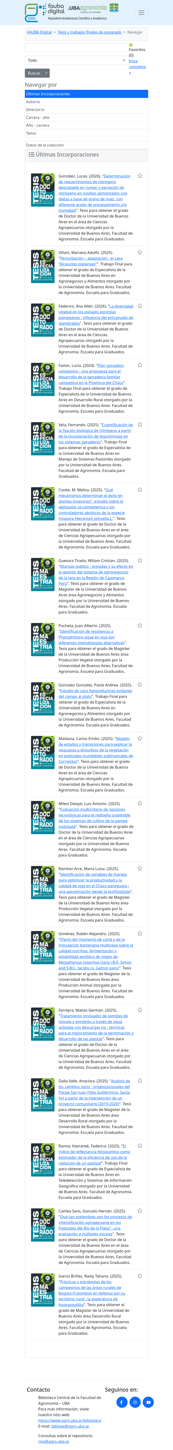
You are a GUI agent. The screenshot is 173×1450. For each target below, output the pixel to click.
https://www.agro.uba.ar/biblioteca (69, 1420)
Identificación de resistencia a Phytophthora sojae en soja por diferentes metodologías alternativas (91, 637)
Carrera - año (37, 117)
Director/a (35, 109)
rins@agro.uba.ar (53, 1441)
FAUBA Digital (39, 32)
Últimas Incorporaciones (48, 93)
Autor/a (33, 101)
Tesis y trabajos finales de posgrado (90, 32)
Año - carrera (37, 125)
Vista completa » (137, 66)
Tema (31, 133)
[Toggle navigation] (141, 12)
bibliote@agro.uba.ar (70, 1426)
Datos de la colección (45, 145)
